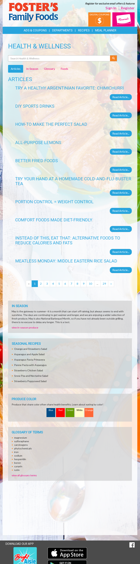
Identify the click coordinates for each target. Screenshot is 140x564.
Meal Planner (105, 30)
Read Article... (120, 97)
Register (128, 8)
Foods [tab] (64, 68)
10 (90, 283)
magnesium (20, 437)
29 (104, 283)
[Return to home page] (33, 11)
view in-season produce (25, 327)
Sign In (111, 8)
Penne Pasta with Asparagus (30, 364)
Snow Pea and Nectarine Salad (31, 375)
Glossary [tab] (49, 68)
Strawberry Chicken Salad (28, 370)
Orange (89, 410)
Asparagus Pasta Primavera (29, 359)
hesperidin (20, 459)
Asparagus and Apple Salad (29, 354)
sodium (18, 455)
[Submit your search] (113, 58)
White (79, 410)
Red (60, 410)
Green (70, 410)
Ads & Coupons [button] (35, 30)
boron (17, 462)
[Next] (111, 283)
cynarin (18, 466)
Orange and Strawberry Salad (30, 348)
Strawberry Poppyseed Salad (30, 381)
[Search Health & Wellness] (59, 58)
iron (16, 451)
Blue (51, 410)
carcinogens (21, 444)
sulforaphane (21, 441)
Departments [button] (62, 30)
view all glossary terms (24, 475)
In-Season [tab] (32, 68)
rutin (17, 469)
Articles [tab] (15, 68)
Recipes (84, 30)
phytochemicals (23, 448)
